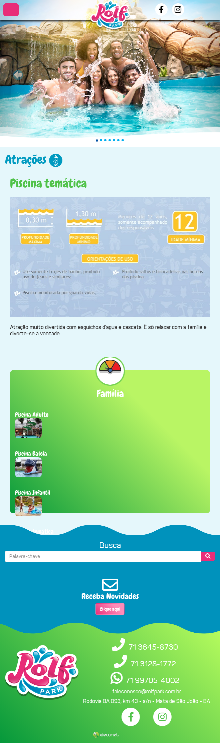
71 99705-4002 (152, 680)
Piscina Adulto (31, 414)
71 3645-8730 (153, 647)
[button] (16, 73)
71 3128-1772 (153, 663)
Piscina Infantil (32, 492)
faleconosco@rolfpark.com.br (146, 691)
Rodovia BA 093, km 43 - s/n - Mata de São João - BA (146, 701)
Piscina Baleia (31, 453)
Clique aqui (110, 609)
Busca (110, 545)
